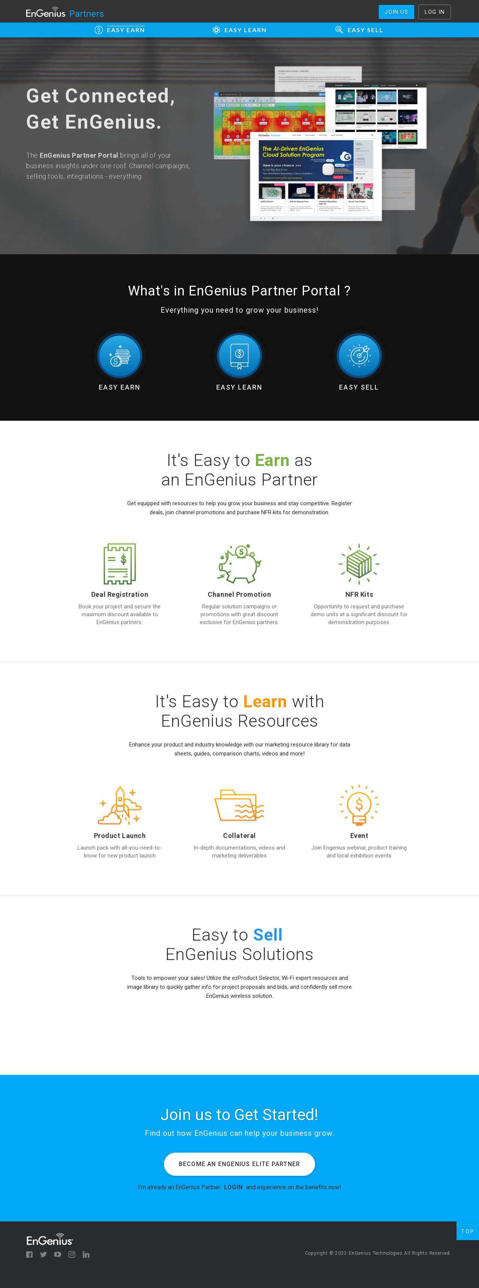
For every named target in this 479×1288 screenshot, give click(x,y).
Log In (435, 12)
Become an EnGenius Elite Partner (239, 1164)
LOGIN (233, 1187)
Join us (396, 12)
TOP (468, 1232)
